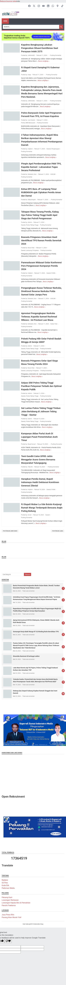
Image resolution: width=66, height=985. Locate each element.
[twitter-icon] (34, 6)
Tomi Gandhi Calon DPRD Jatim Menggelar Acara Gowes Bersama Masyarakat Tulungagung (38, 459)
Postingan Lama (57, 531)
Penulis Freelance (9, 905)
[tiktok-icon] (62, 6)
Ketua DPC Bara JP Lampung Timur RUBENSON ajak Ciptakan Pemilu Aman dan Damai (41, 192)
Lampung (29, 250)
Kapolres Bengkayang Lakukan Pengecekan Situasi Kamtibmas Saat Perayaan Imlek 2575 (39, 48)
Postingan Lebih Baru (10, 531)
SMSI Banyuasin (30, 123)
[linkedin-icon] (48, 6)
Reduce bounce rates (8, 1)
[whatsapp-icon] (53, 6)
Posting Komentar (55, 55)
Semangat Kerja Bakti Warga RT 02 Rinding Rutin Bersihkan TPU (36, 631)
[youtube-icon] (43, 6)
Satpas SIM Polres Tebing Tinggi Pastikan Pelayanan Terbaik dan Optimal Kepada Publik (41, 386)
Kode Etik (5, 885)
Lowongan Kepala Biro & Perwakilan (16, 903)
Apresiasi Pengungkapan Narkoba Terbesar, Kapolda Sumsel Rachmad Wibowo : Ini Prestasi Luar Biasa (39, 316)
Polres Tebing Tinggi (32, 225)
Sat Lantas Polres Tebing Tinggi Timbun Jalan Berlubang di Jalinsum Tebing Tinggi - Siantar (41, 411)
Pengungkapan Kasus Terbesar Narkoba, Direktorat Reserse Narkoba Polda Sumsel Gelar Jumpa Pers (41, 291)
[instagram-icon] (38, 6)
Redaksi (5, 880)
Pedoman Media (8, 888)
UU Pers (5, 883)
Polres (23, 123)
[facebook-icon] (29, 6)
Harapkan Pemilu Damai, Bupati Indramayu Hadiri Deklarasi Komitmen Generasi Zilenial (40, 482)
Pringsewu (35, 250)
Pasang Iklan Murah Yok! (11, 917)
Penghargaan (55, 149)
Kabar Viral (53, 324)
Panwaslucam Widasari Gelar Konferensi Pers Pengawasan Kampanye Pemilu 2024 (41, 266)
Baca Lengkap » (43, 61)
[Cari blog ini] (13, 574)
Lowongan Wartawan (10, 900)
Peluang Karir (7, 897)
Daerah (49, 149)
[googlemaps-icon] (57, 6)
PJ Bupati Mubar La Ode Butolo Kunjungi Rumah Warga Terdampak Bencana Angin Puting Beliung (41, 507)
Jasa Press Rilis (8, 915)
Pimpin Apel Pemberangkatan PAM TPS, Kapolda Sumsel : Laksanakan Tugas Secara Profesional (41, 167)
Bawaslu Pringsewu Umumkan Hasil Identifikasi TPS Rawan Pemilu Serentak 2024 (41, 240)
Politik (53, 273)
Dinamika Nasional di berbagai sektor (26, 656)
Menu (5, 21)
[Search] (31, 27)
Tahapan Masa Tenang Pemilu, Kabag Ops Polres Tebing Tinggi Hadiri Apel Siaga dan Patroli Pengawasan (40, 215)
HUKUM (52, 174)
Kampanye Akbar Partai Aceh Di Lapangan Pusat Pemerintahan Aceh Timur (39, 437)
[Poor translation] (8, 941)
